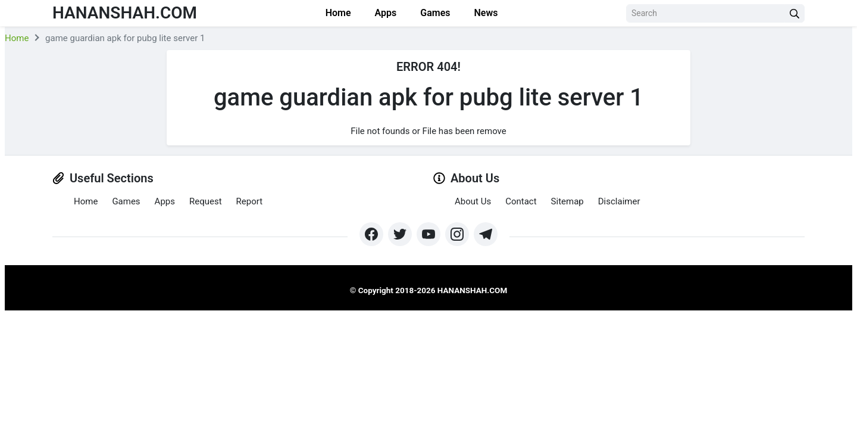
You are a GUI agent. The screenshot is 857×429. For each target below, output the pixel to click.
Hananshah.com (124, 13)
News (486, 12)
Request (205, 201)
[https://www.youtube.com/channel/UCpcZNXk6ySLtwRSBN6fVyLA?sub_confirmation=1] (428, 234)
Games (435, 12)
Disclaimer (619, 201)
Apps (386, 12)
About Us (473, 201)
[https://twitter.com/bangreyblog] (400, 234)
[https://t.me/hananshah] (486, 234)
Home (338, 12)
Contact (520, 201)
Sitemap (567, 201)
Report (249, 201)
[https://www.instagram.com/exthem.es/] (457, 234)
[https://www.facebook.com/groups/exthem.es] (371, 234)
